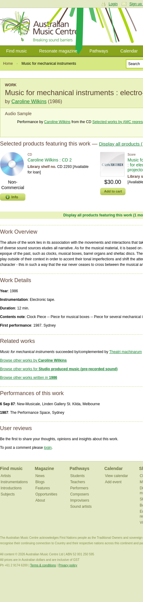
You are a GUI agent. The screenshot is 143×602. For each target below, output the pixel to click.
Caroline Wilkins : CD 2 (50, 159)
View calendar (116, 476)
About (40, 500)
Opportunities (46, 494)
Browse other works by (33, 360)
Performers (79, 488)
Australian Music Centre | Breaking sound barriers (40, 26)
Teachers (77, 482)
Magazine (44, 468)
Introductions (11, 488)
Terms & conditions (43, 565)
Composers (79, 494)
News (40, 476)
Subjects (8, 494)
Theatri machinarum (125, 352)
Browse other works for (59, 369)
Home (8, 63)
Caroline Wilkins (29, 101)
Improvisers (79, 500)
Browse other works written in (28, 377)
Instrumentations (14, 482)
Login (113, 4)
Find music (16, 51)
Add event (113, 482)
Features (43, 488)
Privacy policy (67, 565)
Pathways (98, 51)
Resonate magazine (58, 51)
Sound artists (81, 506)
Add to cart (113, 191)
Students (77, 476)
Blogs (40, 482)
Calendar (113, 468)
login (47, 447)
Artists (6, 476)
